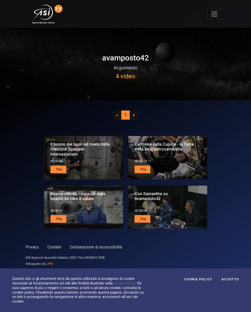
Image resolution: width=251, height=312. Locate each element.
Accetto (230, 279)
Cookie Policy (198, 279)
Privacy (32, 247)
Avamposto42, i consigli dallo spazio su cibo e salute (78, 196)
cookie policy (124, 283)
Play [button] (59, 169)
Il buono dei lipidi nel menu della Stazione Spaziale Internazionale (80, 149)
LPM (49, 264)
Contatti (54, 247)
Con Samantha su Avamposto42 (151, 196)
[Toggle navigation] (214, 14)
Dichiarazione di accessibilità (96, 247)
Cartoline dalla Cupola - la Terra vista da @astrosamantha (164, 147)
